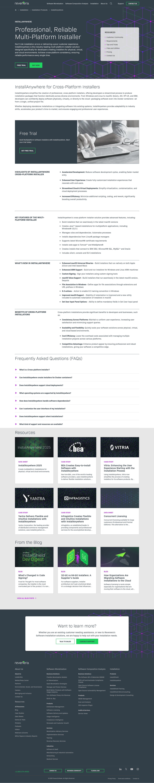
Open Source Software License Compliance (88, 686)
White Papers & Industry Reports (26, 736)
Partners (18, 683)
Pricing (109, 52)
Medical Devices (52, 759)
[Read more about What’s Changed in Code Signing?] (34, 569)
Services (49, 728)
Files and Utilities (113, 48)
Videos (17, 729)
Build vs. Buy (51, 698)
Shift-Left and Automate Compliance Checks (90, 681)
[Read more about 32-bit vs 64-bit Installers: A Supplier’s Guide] (77, 569)
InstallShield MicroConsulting (120, 692)
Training (49, 738)
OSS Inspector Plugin (85, 705)
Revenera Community (74, 770)
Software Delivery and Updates (57, 713)
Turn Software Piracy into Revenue (58, 695)
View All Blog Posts (25, 598)
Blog (16, 710)
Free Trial (21, 65)
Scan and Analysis (84, 702)
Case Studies (19, 713)
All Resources (19, 706)
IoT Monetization (52, 680)
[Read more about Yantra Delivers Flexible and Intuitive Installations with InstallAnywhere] (34, 511)
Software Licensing (53, 710)
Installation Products (39, 10)
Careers (17, 690)
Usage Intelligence (53, 716)
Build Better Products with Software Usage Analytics (59, 691)
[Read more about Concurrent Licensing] (120, 508)
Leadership (19, 677)
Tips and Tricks (112, 44)
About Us (19, 669)
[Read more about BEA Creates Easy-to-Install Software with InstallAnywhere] (77, 460)
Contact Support (87, 641)
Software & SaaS (52, 749)
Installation (24, 10)
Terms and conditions (124, 778)
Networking (51, 756)
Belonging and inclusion (23, 693)
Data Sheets (19, 716)
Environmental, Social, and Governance (28, 687)
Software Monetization (56, 669)
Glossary (18, 723)
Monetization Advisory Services (57, 731)
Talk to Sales (65, 641)
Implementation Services (55, 734)
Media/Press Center (22, 680)
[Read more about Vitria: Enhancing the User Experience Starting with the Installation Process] (120, 460)
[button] (77, 369)
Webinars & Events (21, 733)
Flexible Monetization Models (57, 677)
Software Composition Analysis (91, 669)
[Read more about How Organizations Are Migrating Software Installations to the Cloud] (120, 570)
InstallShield (114, 677)
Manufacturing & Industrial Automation (60, 752)
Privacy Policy (112, 778)
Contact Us (132, 3)
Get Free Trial (27, 150)
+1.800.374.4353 (22, 771)
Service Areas (83, 713)
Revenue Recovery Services (56, 741)
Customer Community (115, 37)
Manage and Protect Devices (56, 687)
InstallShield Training (117, 689)
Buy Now (36, 65)
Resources (19, 701)
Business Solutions (53, 674)
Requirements (112, 41)
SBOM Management (85, 699)
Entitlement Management (55, 707)
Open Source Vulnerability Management (92, 690)
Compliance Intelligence (55, 720)
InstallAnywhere (115, 680)
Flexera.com (95, 770)
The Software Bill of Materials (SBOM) (91, 677)
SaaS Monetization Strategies (57, 684)
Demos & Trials (20, 720)
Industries (50, 746)
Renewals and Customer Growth (58, 723)
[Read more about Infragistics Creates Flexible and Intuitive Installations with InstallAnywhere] (77, 511)
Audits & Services (84, 710)
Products (50, 703)
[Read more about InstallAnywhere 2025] (34, 456)
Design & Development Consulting (121, 695)
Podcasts (18, 726)
